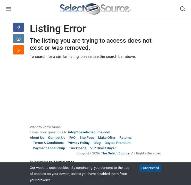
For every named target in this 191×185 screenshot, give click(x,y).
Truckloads (77, 148)
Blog (97, 143)
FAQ (72, 137)
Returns (125, 137)
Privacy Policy (78, 143)
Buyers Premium (118, 143)
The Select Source (115, 153)
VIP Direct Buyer (103, 148)
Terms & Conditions (48, 143)
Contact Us (56, 137)
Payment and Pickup (49, 148)
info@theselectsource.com (89, 132)
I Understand (150, 168)
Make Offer (106, 137)
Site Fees (87, 137)
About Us (37, 137)
